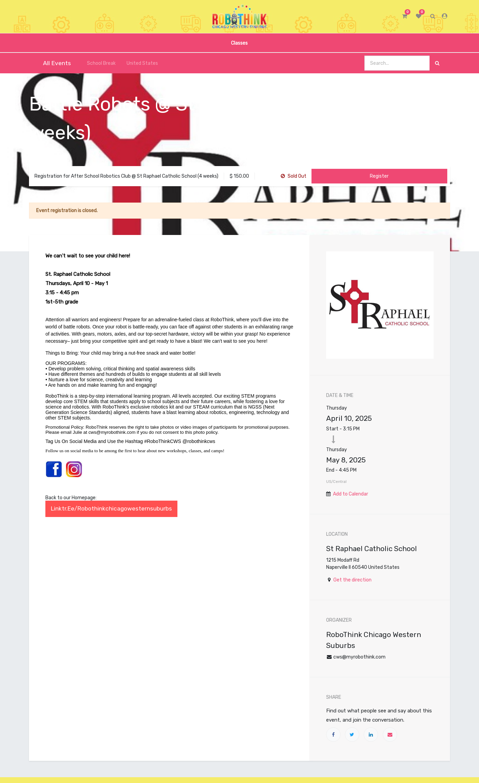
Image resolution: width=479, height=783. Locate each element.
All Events (52, 63)
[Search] (437, 63)
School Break (97, 63)
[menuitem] (239, 42)
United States (139, 63)
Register (379, 176)
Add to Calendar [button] (350, 494)
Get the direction (352, 580)
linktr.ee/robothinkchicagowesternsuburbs (111, 508)
